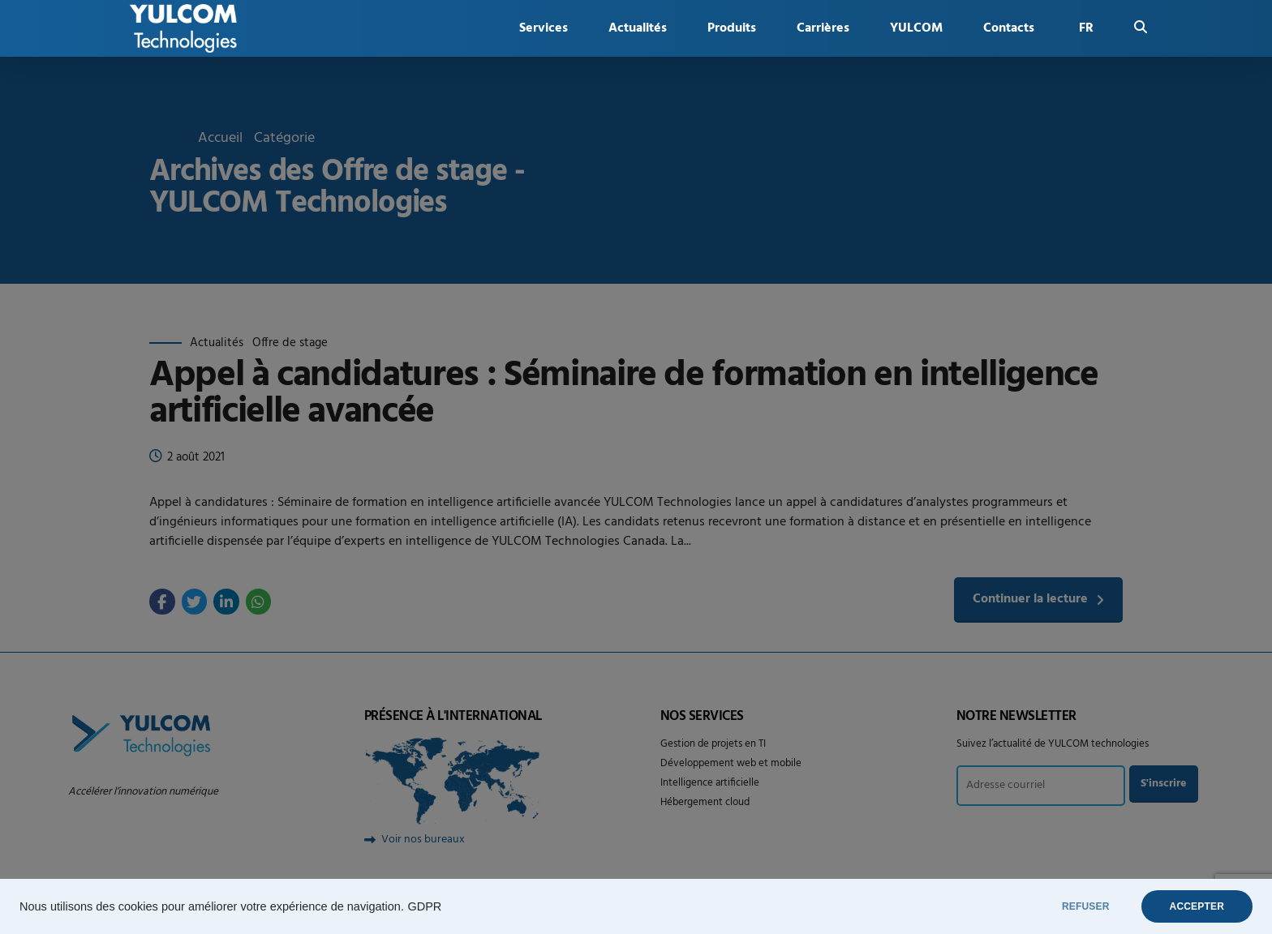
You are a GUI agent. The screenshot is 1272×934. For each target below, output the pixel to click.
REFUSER (1086, 906)
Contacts (1008, 28)
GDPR (424, 906)
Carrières (823, 28)
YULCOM (916, 28)
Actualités (637, 28)
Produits (731, 28)
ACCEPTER (1197, 906)
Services (543, 28)
